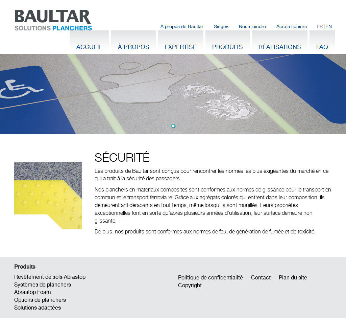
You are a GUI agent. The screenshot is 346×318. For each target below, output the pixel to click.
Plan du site (293, 277)
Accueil (89, 46)
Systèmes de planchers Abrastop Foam (42, 288)
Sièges (221, 26)
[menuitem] (182, 26)
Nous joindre (252, 26)
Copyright (190, 285)
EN (328, 26)
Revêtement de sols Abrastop (49, 277)
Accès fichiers (291, 26)
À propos (133, 46)
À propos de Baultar (181, 26)
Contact (261, 277)
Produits (227, 46)
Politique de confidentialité (210, 277)
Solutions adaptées (37, 307)
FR (320, 26)
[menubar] (246, 26)
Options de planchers (40, 300)
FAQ (322, 46)
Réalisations (279, 46)
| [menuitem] (324, 26)
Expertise (181, 46)
